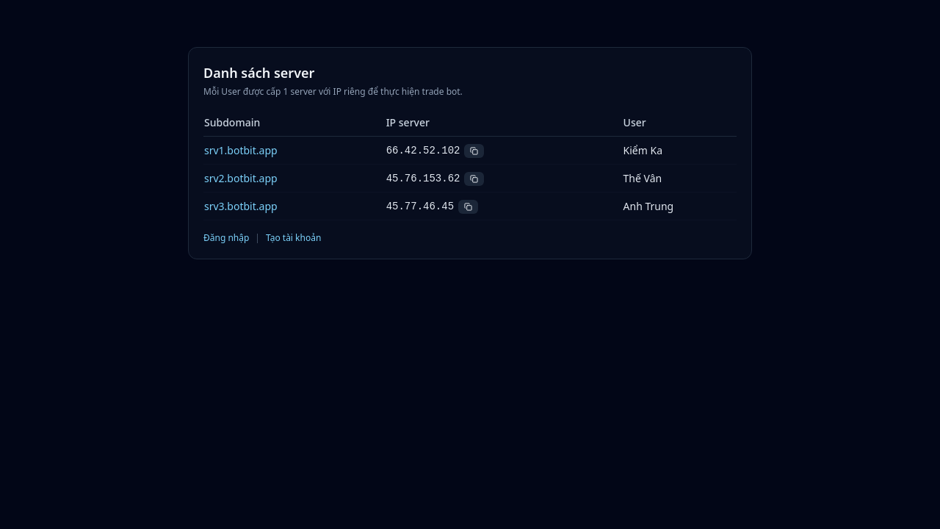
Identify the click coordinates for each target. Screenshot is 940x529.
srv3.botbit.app (241, 206)
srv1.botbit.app (241, 150)
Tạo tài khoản (293, 237)
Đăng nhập (226, 237)
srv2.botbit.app (241, 178)
